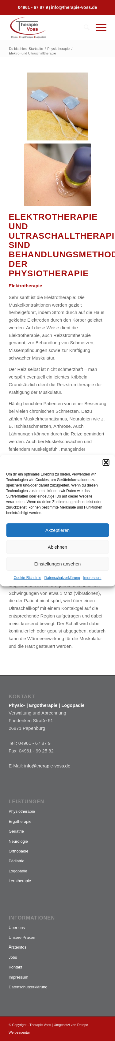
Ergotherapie (20, 821)
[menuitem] (84, 27)
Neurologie (18, 841)
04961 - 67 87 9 (33, 7)
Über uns (17, 927)
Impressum (92, 578)
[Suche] (84, 27)
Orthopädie (18, 851)
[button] (106, 462)
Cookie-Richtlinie (27, 578)
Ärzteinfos (17, 947)
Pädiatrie (16, 861)
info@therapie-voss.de (74, 7)
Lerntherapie (20, 881)
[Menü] (98, 27)
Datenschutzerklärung (62, 578)
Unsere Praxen (22, 937)
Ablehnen (57, 547)
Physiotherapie (22, 811)
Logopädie (18, 871)
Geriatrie (16, 831)
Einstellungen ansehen (57, 563)
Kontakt (15, 967)
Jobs (13, 957)
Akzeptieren (57, 530)
